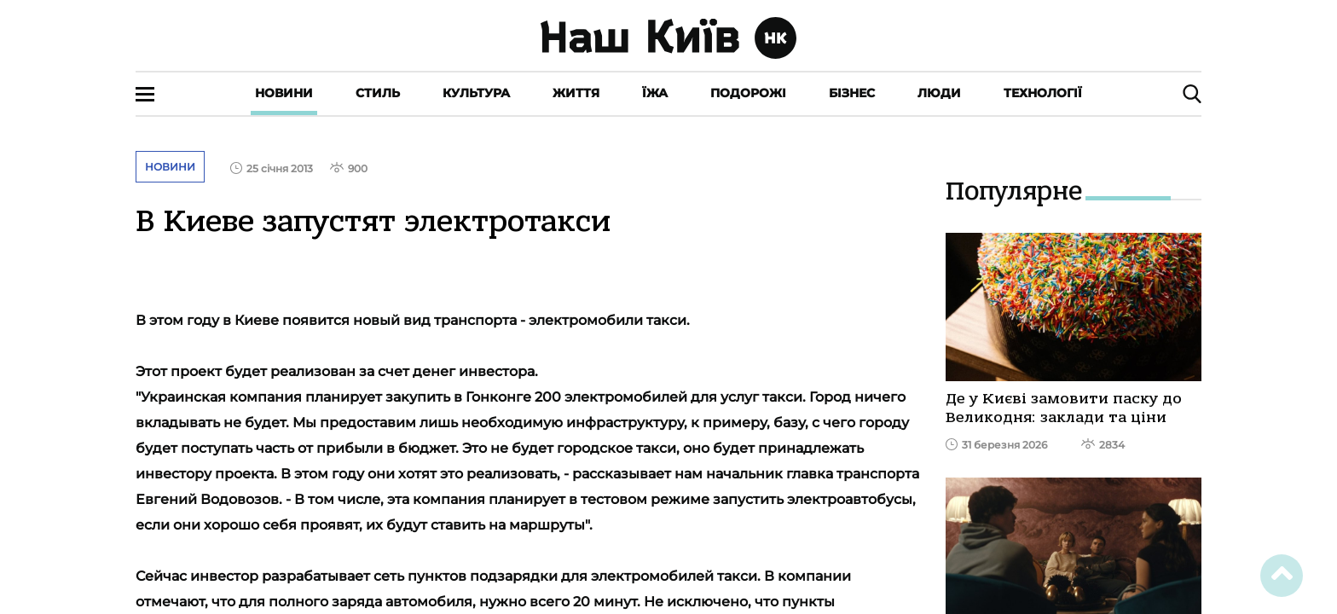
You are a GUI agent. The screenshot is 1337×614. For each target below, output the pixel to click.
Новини (284, 93)
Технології (1043, 93)
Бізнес (852, 93)
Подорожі (748, 93)
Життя (576, 93)
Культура (476, 93)
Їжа (655, 93)
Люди (939, 93)
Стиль (378, 93)
